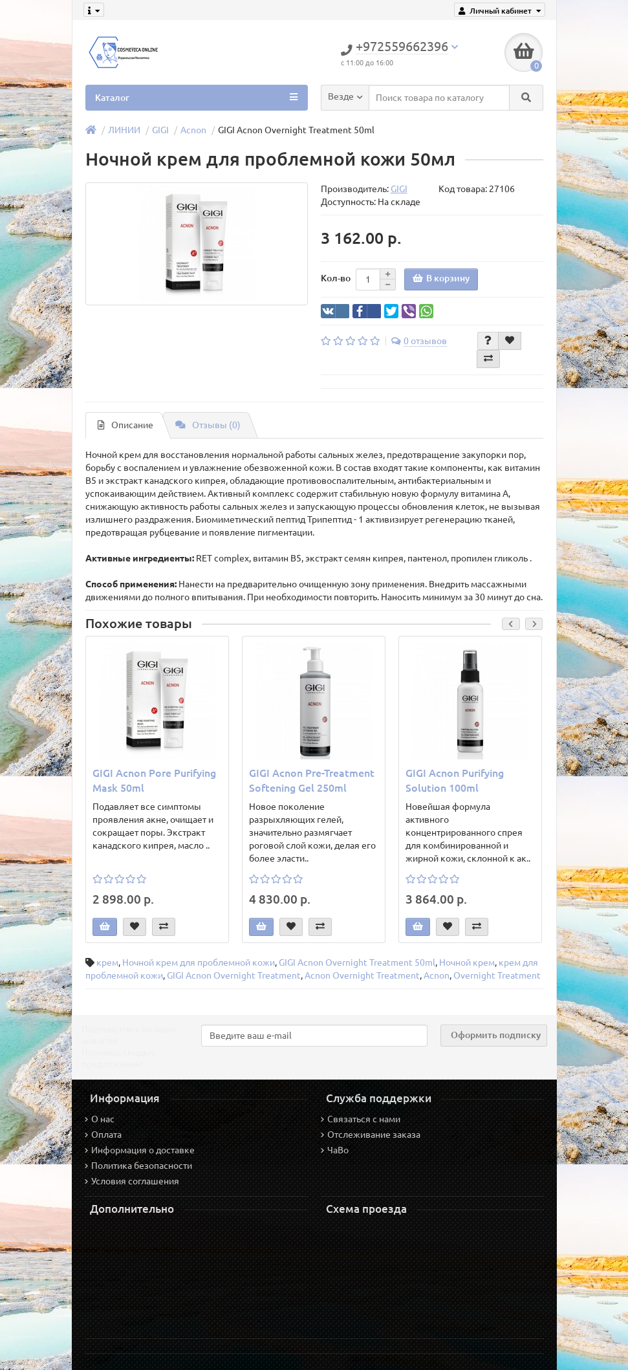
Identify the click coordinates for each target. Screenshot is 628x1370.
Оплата (103, 1134)
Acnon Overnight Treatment (362, 975)
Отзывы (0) (208, 425)
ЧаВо (335, 1150)
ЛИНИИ (124, 130)
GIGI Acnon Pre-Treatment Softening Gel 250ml (311, 780)
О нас (99, 1119)
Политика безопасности (138, 1165)
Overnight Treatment (497, 975)
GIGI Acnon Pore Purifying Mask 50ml (154, 780)
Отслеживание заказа (370, 1134)
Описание (125, 425)
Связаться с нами (360, 1119)
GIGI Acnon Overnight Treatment (234, 975)
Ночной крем (467, 962)
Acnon (193, 130)
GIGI (160, 130)
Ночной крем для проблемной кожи (198, 962)
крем (107, 962)
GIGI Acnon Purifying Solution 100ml (455, 780)
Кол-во (336, 278)
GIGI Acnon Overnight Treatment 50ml (357, 962)
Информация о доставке (140, 1150)
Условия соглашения (132, 1181)
